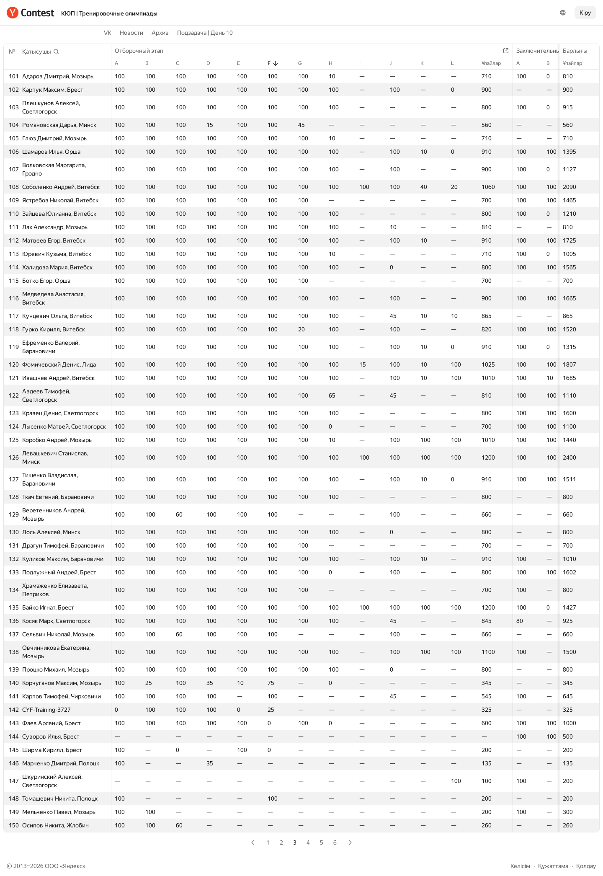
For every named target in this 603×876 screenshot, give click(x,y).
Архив (160, 32)
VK (107, 32)
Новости (131, 32)
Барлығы (579, 51)
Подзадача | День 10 (205, 32)
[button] (40, 51)
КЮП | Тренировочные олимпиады (109, 13)
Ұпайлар (576, 63)
